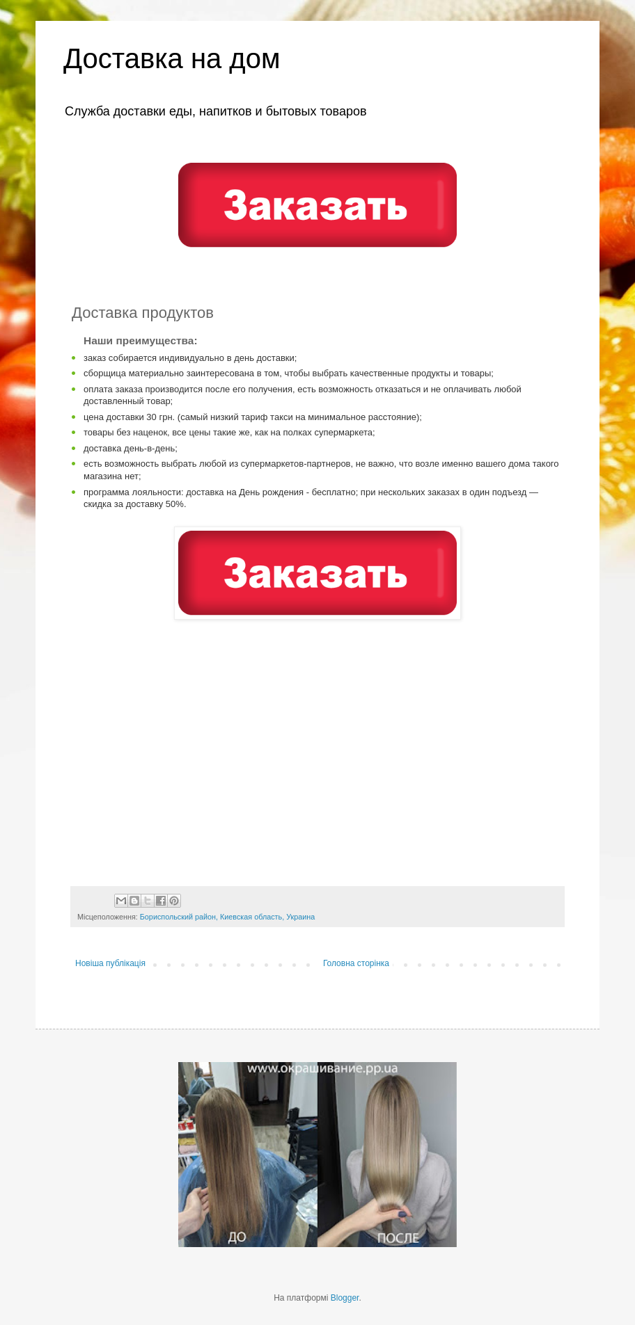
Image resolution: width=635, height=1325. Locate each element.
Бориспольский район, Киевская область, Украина (227, 917)
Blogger (345, 1298)
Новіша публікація (110, 963)
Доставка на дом (171, 58)
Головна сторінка (356, 963)
